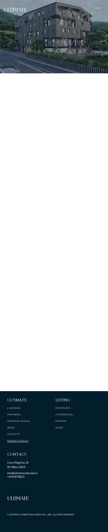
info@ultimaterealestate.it (22, 473)
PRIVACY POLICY (17, 441)
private (60, 421)
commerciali (64, 414)
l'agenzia (14, 408)
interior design (18, 421)
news (11, 428)
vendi (59, 428)
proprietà (62, 408)
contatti (13, 434)
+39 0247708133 (15, 476)
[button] (97, 8)
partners (14, 414)
